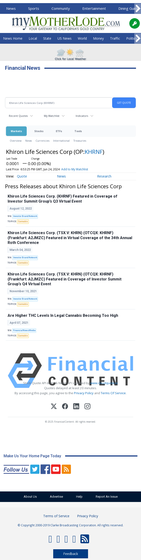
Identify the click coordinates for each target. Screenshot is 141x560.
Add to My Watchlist (74, 169)
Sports (33, 8)
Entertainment (94, 8)
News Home (12, 38)
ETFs (59, 131)
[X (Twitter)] (54, 407)
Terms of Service (56, 516)
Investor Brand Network (25, 216)
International (61, 140)
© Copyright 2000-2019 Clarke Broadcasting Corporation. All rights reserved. (70, 525)
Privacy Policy (84, 393)
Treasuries (79, 140)
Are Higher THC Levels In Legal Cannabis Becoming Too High (63, 315)
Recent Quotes (18, 116)
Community (61, 8)
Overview (15, 140)
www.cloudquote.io (104, 383)
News (11, 8)
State (47, 38)
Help (79, 496)
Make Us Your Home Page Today (32, 456)
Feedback (70, 553)
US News (64, 38)
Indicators (82, 116)
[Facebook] (65, 407)
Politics (131, 38)
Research (104, 176)
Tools (78, 131)
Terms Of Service (113, 393)
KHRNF (94, 152)
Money (98, 38)
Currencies (42, 140)
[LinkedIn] (76, 407)
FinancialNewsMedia (24, 330)
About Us (30, 496)
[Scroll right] (137, 9)
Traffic (115, 38)
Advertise (56, 496)
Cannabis (23, 221)
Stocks (38, 131)
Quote (22, 176)
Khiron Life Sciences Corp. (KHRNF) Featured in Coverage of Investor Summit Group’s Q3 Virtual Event (62, 199)
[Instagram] (87, 407)
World (82, 38)
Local (33, 38)
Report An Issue (107, 496)
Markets (16, 131)
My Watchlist (51, 116)
